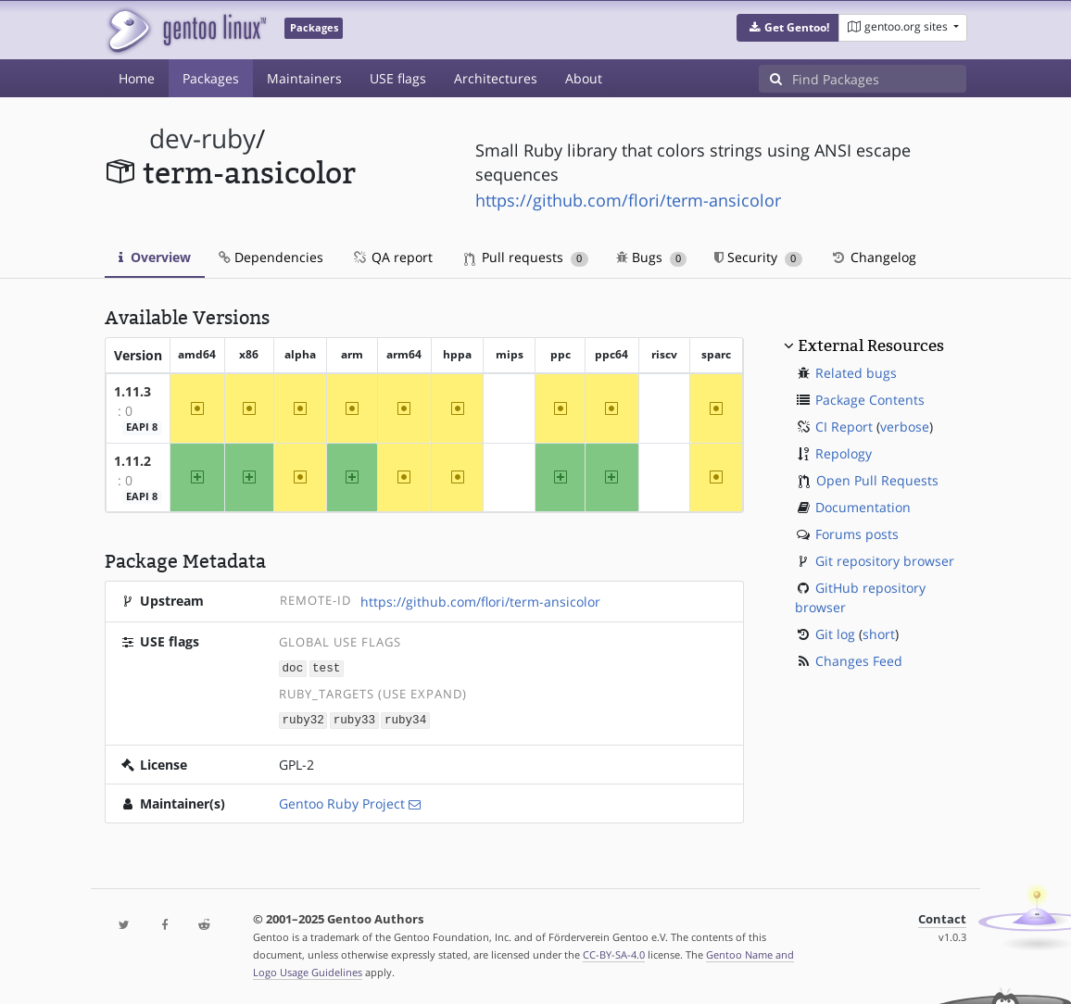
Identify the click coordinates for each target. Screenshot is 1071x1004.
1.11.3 (132, 391)
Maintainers (304, 78)
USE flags (398, 78)
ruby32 (303, 718)
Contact (942, 917)
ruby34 (405, 718)
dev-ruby (202, 138)
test (326, 667)
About (583, 78)
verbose (904, 426)
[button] (788, 28)
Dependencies (271, 257)
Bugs (651, 257)
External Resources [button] (871, 345)
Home (137, 78)
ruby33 (354, 718)
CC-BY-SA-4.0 (614, 953)
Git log (835, 634)
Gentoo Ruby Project (342, 801)
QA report (392, 257)
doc (293, 667)
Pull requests (526, 257)
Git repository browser (884, 561)
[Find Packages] (879, 79)
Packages (211, 78)
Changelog (873, 257)
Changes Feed (858, 661)
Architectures (495, 78)
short (879, 634)
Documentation (863, 507)
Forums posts (857, 534)
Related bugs (856, 373)
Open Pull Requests (877, 480)
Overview (155, 257)
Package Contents (870, 399)
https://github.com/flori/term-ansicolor (628, 200)
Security (758, 257)
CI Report (844, 426)
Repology (843, 453)
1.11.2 (132, 461)
